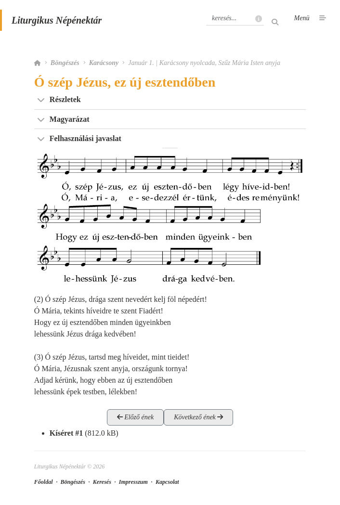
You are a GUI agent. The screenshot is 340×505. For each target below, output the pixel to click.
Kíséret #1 (66, 433)
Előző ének (135, 417)
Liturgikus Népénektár (57, 20)
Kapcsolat (167, 482)
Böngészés (65, 62)
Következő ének (198, 417)
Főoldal (43, 482)
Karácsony (103, 62)
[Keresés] (235, 18)
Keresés (102, 482)
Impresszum (133, 482)
